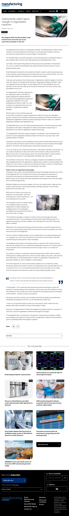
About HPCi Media (30, 504)
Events (28, 11)
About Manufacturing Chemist (29, 499)
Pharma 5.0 (21, 11)
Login (62, 11)
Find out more (6, 489)
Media (30, 380)
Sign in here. (16, 485)
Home (5, 11)
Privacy (41, 504)
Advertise (42, 497)
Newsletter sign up (30, 506)
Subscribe (53, 11)
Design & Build (60, 352)
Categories (11, 11)
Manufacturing (28, 352)
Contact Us (28, 509)
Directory (35, 11)
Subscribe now (43, 444)
